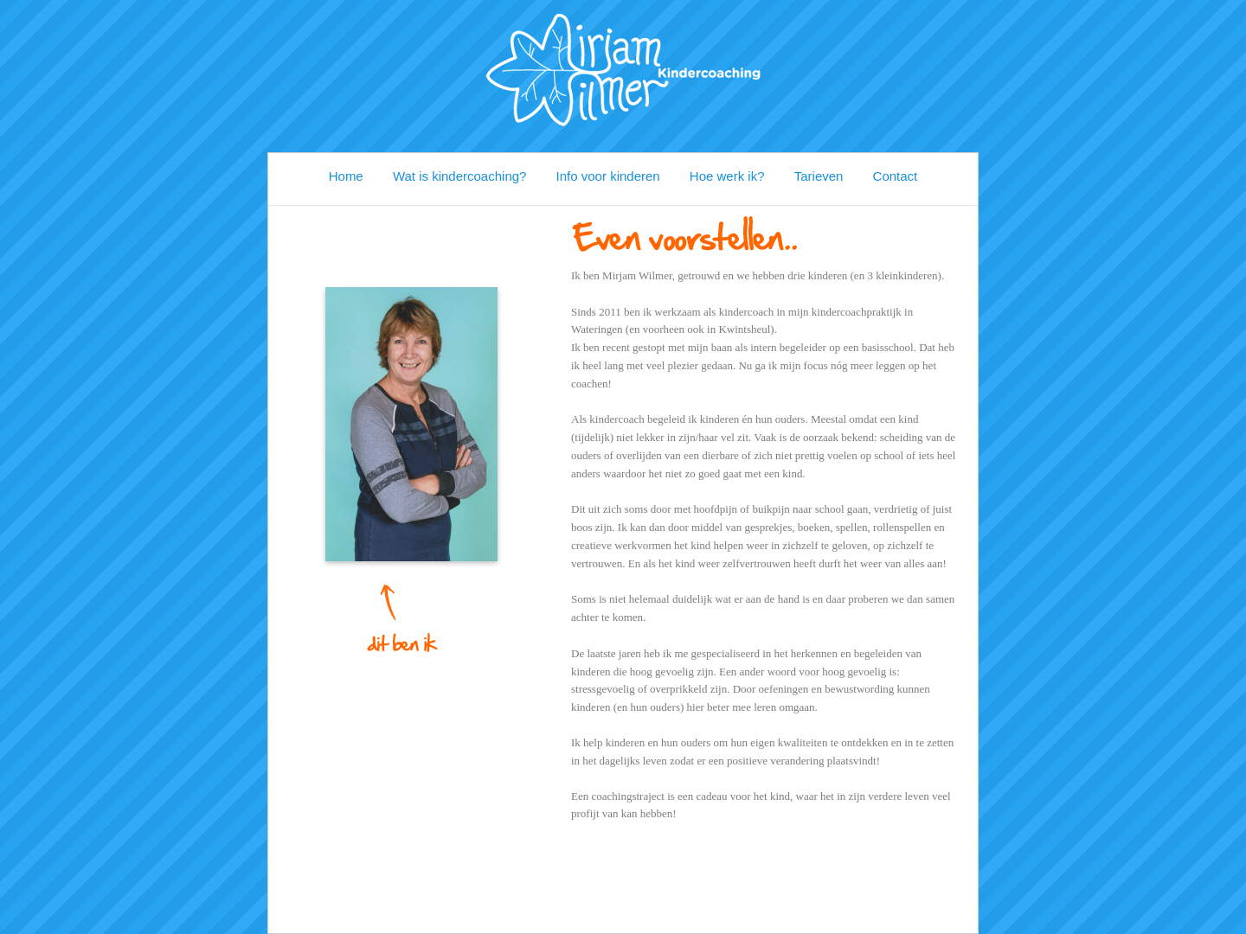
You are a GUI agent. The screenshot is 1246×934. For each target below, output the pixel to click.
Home (346, 176)
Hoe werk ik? (727, 176)
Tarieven (819, 176)
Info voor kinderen (608, 176)
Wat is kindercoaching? (460, 176)
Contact (895, 176)
